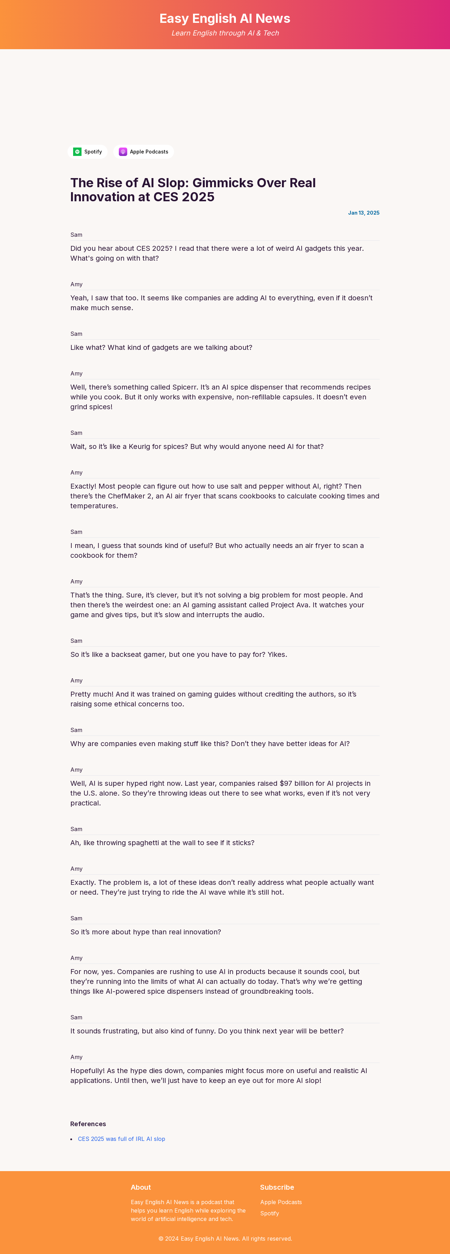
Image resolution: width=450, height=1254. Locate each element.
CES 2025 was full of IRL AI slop (121, 1138)
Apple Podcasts (281, 1202)
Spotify (269, 1213)
